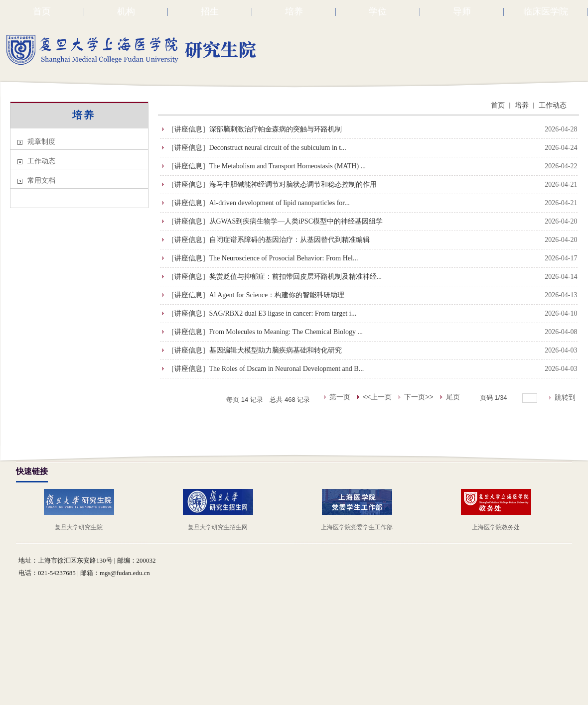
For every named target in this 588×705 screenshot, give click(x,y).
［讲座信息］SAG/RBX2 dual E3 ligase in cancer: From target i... (262, 313)
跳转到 (566, 397)
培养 (83, 115)
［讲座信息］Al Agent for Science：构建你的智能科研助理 (256, 295)
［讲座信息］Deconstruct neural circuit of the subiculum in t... (256, 147)
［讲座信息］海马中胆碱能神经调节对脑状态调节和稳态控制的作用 (272, 184)
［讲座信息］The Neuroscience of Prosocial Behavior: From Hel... (262, 258)
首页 (498, 105)
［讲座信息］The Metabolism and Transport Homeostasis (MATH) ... (266, 166)
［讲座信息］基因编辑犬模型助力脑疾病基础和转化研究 (254, 350)
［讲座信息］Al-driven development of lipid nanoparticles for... (258, 203)
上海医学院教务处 (496, 527)
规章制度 (41, 141)
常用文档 (41, 180)
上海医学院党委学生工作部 (357, 527)
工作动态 (41, 161)
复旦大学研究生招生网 (218, 527)
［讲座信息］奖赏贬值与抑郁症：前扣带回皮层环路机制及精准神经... (274, 276)
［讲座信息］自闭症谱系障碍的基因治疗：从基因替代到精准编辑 (268, 239)
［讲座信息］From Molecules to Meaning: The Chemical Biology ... (265, 332)
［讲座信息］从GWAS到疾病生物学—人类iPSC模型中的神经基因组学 (275, 221)
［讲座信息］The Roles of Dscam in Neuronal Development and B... (265, 368)
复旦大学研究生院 (79, 527)
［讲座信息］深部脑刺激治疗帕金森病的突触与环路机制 (254, 129)
